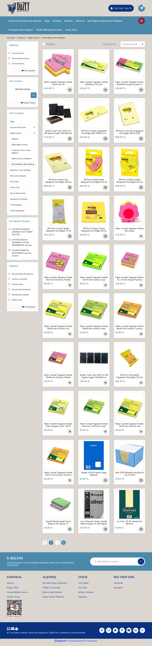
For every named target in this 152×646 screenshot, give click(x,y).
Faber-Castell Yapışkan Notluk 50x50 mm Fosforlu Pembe (58, 377)
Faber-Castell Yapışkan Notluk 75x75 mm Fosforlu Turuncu (58, 476)
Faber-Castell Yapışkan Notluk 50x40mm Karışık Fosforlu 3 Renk (129, 83)
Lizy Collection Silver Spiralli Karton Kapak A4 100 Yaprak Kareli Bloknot (93, 525)
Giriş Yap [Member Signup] (118, 8)
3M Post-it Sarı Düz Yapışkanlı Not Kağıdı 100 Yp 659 (129, 132)
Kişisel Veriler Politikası (53, 599)
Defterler (15, 139)
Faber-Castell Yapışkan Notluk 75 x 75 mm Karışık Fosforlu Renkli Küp (129, 279)
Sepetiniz (82, 599)
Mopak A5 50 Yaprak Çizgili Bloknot (94, 476)
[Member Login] (112, 8)
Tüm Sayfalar (28, 307)
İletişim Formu (13, 599)
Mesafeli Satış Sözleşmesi (55, 585)
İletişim (10, 585)
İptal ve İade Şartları (52, 595)
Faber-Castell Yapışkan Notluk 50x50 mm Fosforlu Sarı (58, 328)
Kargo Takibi (13, 590)
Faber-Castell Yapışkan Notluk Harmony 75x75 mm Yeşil (94, 426)
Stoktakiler (50, 44)
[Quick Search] (18, 95)
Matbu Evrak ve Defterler (21, 158)
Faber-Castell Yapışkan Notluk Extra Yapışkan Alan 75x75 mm (58, 426)
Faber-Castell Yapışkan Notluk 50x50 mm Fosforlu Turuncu (129, 328)
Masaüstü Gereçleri (18, 176)
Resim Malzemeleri (18, 193)
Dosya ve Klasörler (18, 127)
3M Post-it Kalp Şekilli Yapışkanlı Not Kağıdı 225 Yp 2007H (93, 181)
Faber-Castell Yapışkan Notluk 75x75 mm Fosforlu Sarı (129, 426)
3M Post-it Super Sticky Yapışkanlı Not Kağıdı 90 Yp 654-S (94, 230)
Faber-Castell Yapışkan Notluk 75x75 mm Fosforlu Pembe (58, 279)
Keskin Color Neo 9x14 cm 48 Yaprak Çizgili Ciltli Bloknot (94, 377)
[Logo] (18, 8)
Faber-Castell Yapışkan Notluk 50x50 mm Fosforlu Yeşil (93, 328)
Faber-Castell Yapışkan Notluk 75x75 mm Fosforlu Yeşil (93, 279)
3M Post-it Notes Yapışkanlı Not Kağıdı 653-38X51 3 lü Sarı (94, 132)
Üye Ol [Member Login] (128, 8)
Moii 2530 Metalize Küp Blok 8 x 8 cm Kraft (129, 476)
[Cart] (141, 8)
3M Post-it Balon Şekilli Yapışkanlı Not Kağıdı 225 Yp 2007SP (129, 181)
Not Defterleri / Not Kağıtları (53, 38)
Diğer (12, 121)
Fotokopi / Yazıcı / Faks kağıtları (21, 151)
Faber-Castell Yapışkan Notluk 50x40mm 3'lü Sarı (94, 83)
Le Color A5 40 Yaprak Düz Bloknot (129, 525)
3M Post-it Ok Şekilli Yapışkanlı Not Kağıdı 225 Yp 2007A (129, 377)
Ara (33, 95)
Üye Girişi (82, 590)
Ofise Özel (14, 181)
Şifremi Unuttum (86, 595)
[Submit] (141, 564)
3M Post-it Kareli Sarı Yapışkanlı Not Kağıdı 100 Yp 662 (58, 181)
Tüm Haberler (28, 70)
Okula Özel (14, 187)
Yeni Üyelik (83, 585)
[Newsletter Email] (117, 564)
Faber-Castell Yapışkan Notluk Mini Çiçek (129, 230)
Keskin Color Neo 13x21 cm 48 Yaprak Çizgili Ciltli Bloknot (58, 132)
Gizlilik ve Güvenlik (51, 590)
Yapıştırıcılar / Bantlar (19, 199)
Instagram (118, 590)
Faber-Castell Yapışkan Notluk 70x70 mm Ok (58, 83)
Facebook (118, 585)
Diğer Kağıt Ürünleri (19, 144)
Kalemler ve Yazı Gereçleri (20, 170)
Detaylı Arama (28, 103)
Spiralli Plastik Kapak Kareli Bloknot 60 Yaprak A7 (58, 525)
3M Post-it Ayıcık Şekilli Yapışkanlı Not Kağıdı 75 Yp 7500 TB (58, 230)
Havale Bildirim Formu (17, 595)
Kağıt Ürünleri (15, 133)
